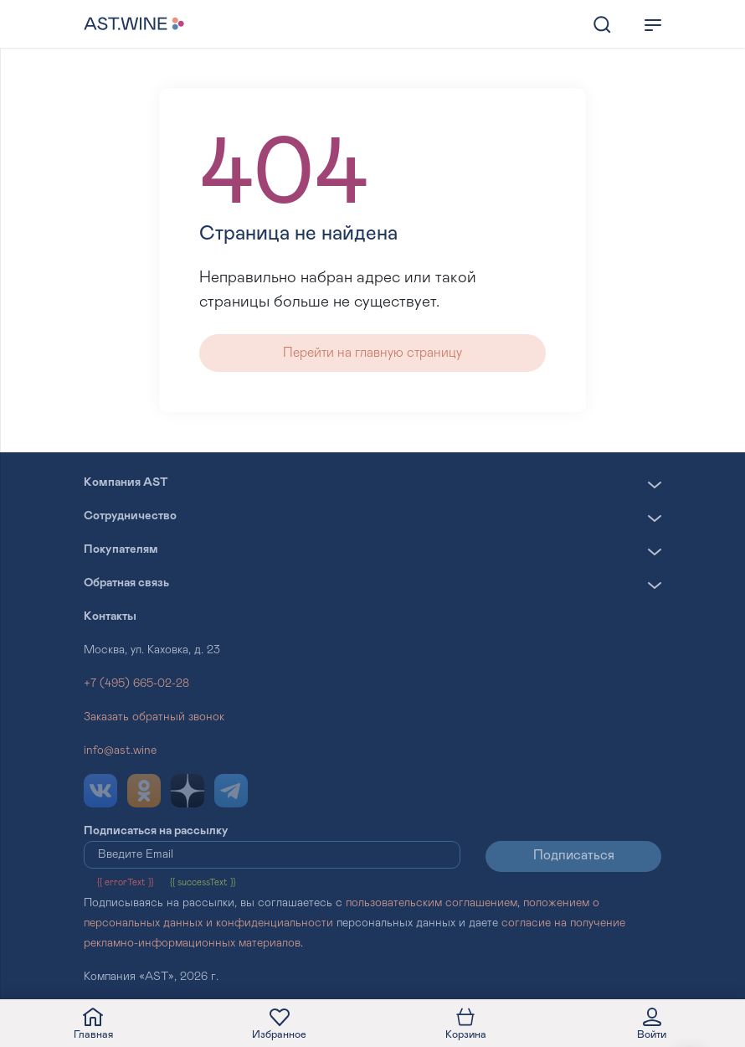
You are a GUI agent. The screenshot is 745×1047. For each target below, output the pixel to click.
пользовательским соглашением (431, 903)
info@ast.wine (120, 750)
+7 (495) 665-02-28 (136, 683)
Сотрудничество (130, 516)
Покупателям (121, 549)
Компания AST (126, 482)
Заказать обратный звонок (154, 717)
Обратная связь (126, 583)
